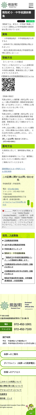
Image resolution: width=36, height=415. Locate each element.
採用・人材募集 (10, 235)
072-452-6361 (13, 189)
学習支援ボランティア (13, 249)
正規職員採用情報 (11, 241)
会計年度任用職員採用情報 (14, 245)
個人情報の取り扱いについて (11, 386)
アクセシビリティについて (11, 390)
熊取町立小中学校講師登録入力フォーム (18, 76)
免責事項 (3, 394)
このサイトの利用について (10, 382)
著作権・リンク (6, 398)
